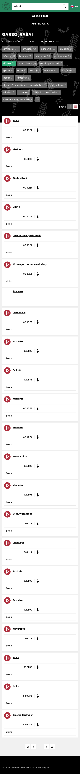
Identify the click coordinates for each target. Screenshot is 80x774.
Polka (16, 120)
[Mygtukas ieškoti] (64, 6)
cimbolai (66, 49)
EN (74, 6)
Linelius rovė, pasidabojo (27, 235)
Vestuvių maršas (22, 513)
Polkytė (17, 370)
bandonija (48, 49)
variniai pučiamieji (51, 63)
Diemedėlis (19, 312)
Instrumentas (50, 41)
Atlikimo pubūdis (12, 41)
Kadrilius (18, 398)
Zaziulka (18, 600)
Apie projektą (40, 23)
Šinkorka (18, 291)
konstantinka (58, 85)
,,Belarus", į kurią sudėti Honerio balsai (24, 85)
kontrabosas (27, 63)
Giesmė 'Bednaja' (23, 715)
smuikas (30, 49)
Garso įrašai (40, 16)
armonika (10, 49)
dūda (21, 70)
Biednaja (18, 149)
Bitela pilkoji (20, 178)
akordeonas (62, 56)
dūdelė (8, 63)
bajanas (25, 56)
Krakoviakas (20, 456)
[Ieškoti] (36, 6)
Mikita (16, 206)
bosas (7, 77)
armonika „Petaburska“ (46, 92)
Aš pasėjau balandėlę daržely (30, 264)
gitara (8, 70)
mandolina (51, 70)
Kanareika (19, 628)
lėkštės (35, 70)
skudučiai (68, 70)
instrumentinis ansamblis (17, 99)
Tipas (31, 41)
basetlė (24, 92)
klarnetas (43, 56)
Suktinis (17, 571)
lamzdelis (23, 77)
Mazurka (18, 341)
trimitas (8, 92)
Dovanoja (18, 542)
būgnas (9, 56)
